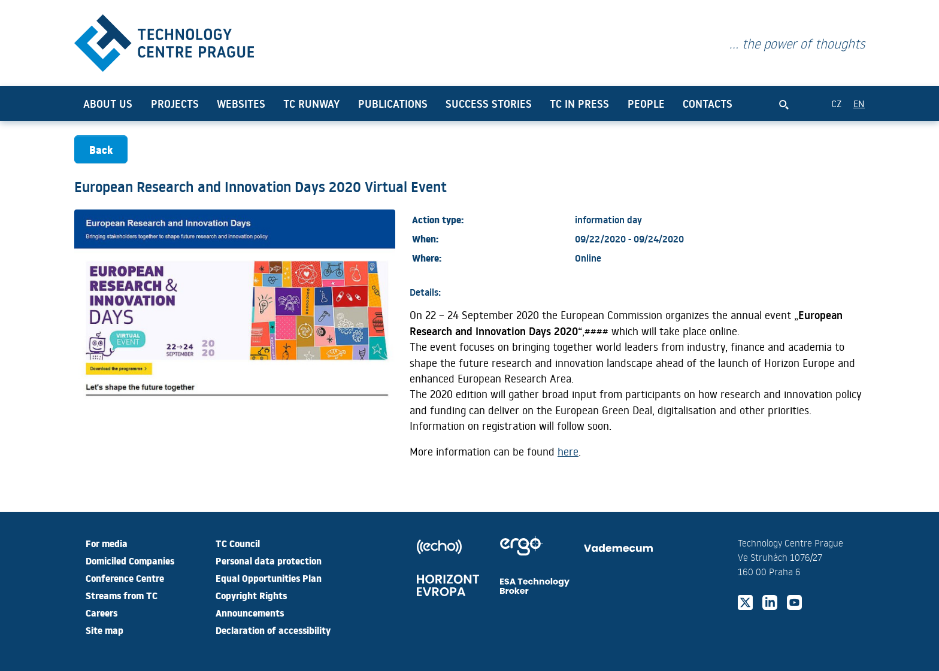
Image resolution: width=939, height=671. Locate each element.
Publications (393, 103)
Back (101, 149)
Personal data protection (269, 560)
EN (859, 103)
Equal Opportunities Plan (269, 578)
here (568, 451)
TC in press (579, 103)
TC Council (238, 543)
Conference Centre (125, 578)
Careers (101, 612)
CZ (836, 103)
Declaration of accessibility (273, 630)
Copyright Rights (251, 595)
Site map (104, 630)
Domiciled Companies (130, 560)
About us (107, 103)
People (646, 103)
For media (107, 543)
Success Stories (489, 103)
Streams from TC (121, 595)
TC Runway (311, 103)
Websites (241, 103)
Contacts (707, 103)
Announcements (250, 612)
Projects (175, 103)
